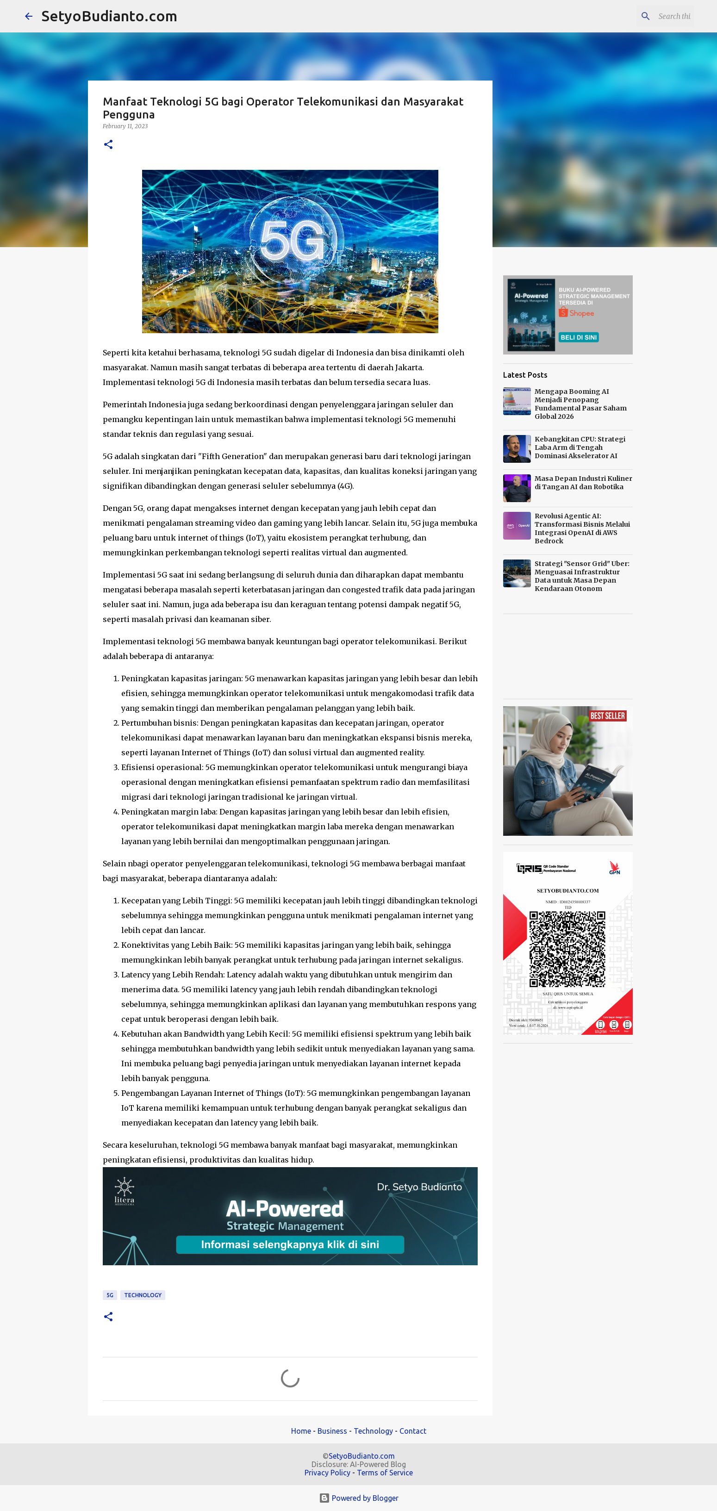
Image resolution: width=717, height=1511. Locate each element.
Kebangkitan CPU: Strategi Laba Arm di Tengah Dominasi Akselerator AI (580, 447)
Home (301, 1431)
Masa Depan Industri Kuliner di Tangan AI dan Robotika (583, 482)
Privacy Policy (327, 1472)
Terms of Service (385, 1472)
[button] (108, 145)
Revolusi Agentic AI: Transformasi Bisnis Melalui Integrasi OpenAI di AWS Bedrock (582, 528)
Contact (412, 1431)
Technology (373, 1431)
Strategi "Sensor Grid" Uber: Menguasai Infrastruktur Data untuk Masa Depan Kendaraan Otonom (582, 576)
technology (143, 1295)
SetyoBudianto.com (109, 15)
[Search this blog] (645, 16)
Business (332, 1431)
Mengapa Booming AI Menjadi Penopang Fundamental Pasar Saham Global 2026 (581, 404)
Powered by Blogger (359, 1498)
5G (109, 1295)
